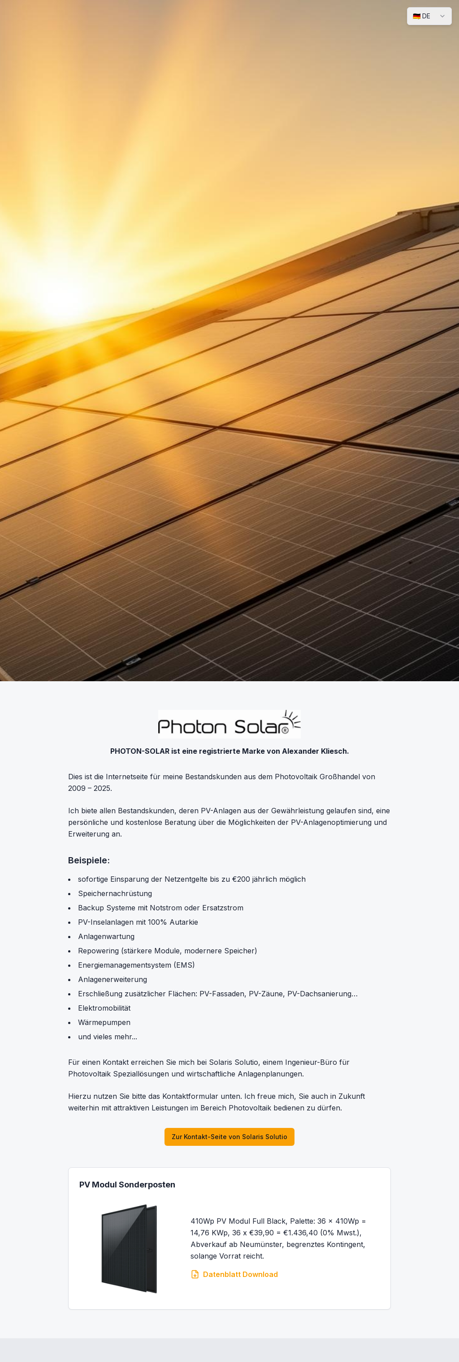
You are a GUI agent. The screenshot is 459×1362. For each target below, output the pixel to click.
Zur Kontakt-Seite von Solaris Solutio (229, 1136)
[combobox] (429, 16)
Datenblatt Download (234, 1274)
